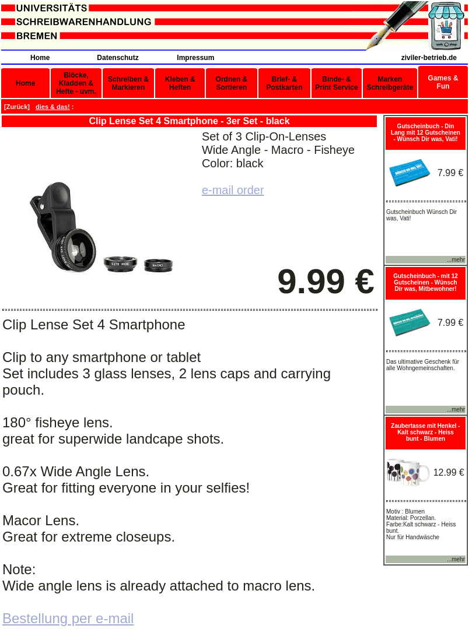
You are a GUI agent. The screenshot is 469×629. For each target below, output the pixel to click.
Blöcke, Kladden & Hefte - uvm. (76, 83)
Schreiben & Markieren (128, 83)
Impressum (195, 58)
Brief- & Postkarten (284, 83)
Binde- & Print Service (336, 83)
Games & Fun (443, 82)
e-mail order (233, 190)
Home (40, 58)
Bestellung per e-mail (68, 618)
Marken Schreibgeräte (389, 83)
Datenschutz (117, 58)
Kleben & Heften (180, 83)
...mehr (456, 259)
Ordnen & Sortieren (232, 83)
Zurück (17, 106)
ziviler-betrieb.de (429, 58)
